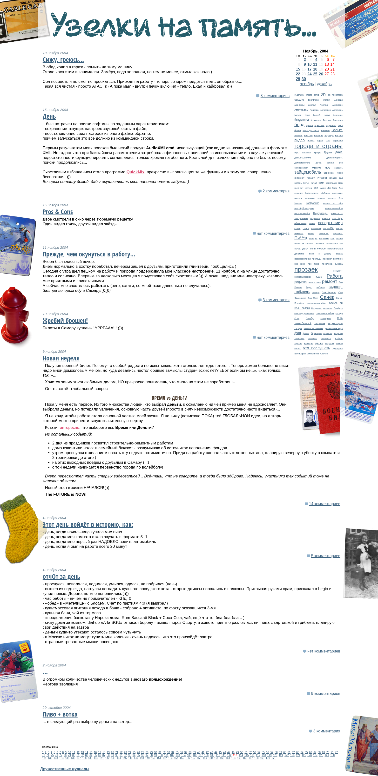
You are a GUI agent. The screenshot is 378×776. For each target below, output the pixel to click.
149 (147, 757)
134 (61, 757)
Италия (322, 177)
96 (142, 755)
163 (228, 757)
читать (297, 348)
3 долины (299, 95)
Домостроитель (302, 163)
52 (250, 752)
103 (178, 755)
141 (102, 757)
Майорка (325, 193)
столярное (325, 318)
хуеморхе (308, 343)
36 (181, 752)
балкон (297, 115)
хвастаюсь (326, 338)
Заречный (329, 172)
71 (332, 752)
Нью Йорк (337, 218)
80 (73, 755)
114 (241, 755)
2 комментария (276, 191)
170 (268, 757)
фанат (306, 333)
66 (310, 752)
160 (210, 757)
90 (116, 755)
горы (296, 152)
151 (159, 757)
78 (65, 755)
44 (215, 752)
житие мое (321, 167)
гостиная (306, 152)
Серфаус (338, 308)
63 (297, 752)
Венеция (318, 135)
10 (309, 64)
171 (273, 757)
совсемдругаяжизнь (304, 313)
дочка (318, 163)
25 (315, 74)
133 (56, 757)
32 (164, 752)
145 (124, 757)
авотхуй (312, 105)
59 (280, 752)
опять (312, 223)
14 (86, 752)
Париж (339, 228)
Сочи (296, 318)
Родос (309, 287)
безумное (338, 115)
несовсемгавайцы (334, 208)
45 (220, 752)
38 (190, 752)
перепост (338, 233)
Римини (298, 287)
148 (142, 757)
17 (309, 69)
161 (216, 757)
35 (177, 752)
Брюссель (319, 125)
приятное (338, 259)
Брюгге (309, 125)
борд (299, 124)
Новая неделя (61, 358)
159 (205, 757)
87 (103, 755)
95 (138, 755)
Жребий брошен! (65, 320)
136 (73, 757)
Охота (306, 228)
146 (130, 757)
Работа (335, 276)
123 (292, 755)
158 (199, 757)
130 (332, 755)
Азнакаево (337, 105)
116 (252, 755)
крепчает (298, 188)
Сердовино (316, 308)
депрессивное (302, 157)
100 (160, 755)
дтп (341, 163)
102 (172, 755)
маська (320, 198)
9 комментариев (325, 693)
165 (239, 757)
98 (151, 755)
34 (172, 752)
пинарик (313, 238)
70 (327, 752)
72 (336, 752)
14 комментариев (324, 504)
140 (96, 757)
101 (166, 755)
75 (52, 755)
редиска (300, 282)
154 (176, 757)
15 (298, 69)
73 (43, 755)
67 (314, 752)
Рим (340, 282)
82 (82, 755)
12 (78, 752)
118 (264, 755)
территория (335, 323)
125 (304, 755)
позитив (319, 243)
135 (67, 757)
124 (298, 755)
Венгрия (308, 135)
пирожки (324, 238)
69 (323, 752)
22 (298, 74)
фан (297, 333)
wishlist (326, 100)
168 (256, 757)
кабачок (333, 178)
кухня (323, 188)
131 (44, 757)
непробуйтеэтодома (304, 208)
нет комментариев (273, 233)
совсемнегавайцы (325, 313)
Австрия (324, 105)
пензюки (324, 233)
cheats (309, 95)
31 (159, 752)
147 (136, 757)
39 (194, 752)
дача (339, 152)
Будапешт (331, 125)
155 (182, 757)
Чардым (329, 343)
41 (203, 752)
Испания (311, 178)
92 (125, 755)
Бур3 (340, 125)
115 (246, 755)
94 (134, 755)
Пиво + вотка (60, 714)
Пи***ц (300, 237)
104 (183, 755)
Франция (316, 333)
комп (321, 183)
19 (108, 752)
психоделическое (302, 277)
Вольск (311, 140)
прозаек (305, 269)
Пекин (311, 233)
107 (200, 755)
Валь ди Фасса (311, 130)
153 (170, 757)
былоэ (297, 130)
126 (309, 755)
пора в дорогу (320, 254)
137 (78, 757)
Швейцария (300, 353)
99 (155, 755)
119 (269, 755)
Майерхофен (311, 193)
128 (321, 755)
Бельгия (327, 120)
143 (113, 757)
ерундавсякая (301, 168)
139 (90, 757)
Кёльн (306, 183)
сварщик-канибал (316, 303)
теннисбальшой (302, 323)
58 (276, 752)
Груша (328, 152)
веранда (329, 135)
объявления (300, 223)
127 (315, 755)
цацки (319, 343)
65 (306, 752)
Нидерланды (320, 213)
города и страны (318, 146)
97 (146, 755)
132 (50, 757)
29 (298, 79)
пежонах (298, 233)
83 (86, 755)
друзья (330, 163)
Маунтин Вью (335, 198)
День (49, 116)
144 (119, 757)
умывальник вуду (334, 328)
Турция (298, 328)
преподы (317, 258)
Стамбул (310, 318)
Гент (328, 140)
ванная (325, 130)
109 (212, 755)
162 (222, 757)
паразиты (316, 228)
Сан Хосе (313, 298)
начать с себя (333, 203)
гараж (320, 140)
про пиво (313, 264)
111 (224, 755)
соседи (339, 313)
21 (116, 752)
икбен (340, 173)
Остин (297, 228)
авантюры (299, 105)
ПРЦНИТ (338, 271)
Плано (339, 238)
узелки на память (313, 328)
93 (129, 755)
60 (284, 752)
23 (125, 752)
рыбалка (320, 287)
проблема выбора (332, 264)
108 (206, 755)
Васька (337, 130)
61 (289, 752)
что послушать (316, 348)
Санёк (327, 297)
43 (211, 752)
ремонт (329, 281)
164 (233, 757)
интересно (69, 427)
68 (319, 752)
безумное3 (301, 120)
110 (218, 755)
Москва (298, 203)
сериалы (327, 308)
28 (147, 752)
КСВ (316, 188)
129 (327, 755)
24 (309, 74)
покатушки (301, 248)
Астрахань (337, 110)
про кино (299, 264)
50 (241, 752)
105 (189, 755)
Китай (314, 183)
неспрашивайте (302, 213)
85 (95, 755)
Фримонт (327, 333)
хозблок (339, 338)
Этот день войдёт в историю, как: (88, 524)
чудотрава (337, 348)
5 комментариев (325, 556)
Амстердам (301, 109)
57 (271, 752)
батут (327, 115)
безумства (315, 120)
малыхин (310, 198)
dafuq (316, 95)
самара (315, 292)
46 (224, 752)
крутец (308, 188)
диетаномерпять (334, 158)
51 (245, 752)
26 (321, 74)
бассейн (317, 115)
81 (78, 755)
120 (275, 755)
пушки (319, 276)
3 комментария (276, 300)
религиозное (314, 282)
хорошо (298, 343)
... (45, 671)
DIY (323, 94)
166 (245, 757)
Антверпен (325, 110)
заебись (338, 168)
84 (90, 755)
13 (82, 752)
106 (195, 755)
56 (267, 752)
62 (293, 752)
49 (237, 752)
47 (228, 752)
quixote (299, 99)
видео (299, 140)
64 (302, 752)
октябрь (307, 84)
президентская (302, 258)
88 (108, 755)
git (329, 95)
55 (263, 752)
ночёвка (326, 218)
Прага (339, 253)
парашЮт (328, 228)
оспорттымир (330, 223)
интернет (299, 177)
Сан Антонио (329, 292)
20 (112, 752)
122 (286, 755)
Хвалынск (299, 338)
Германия (338, 140)
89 (112, 755)
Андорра (314, 110)
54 (258, 752)
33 (168, 752)
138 (84, 757)
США (340, 318)
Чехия (339, 343)
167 (251, 757)
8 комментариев (275, 96)
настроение (312, 203)
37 (185, 752)
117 (258, 755)
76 (56, 755)
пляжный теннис (303, 243)
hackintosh (337, 95)
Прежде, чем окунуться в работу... (89, 254)
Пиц (332, 238)
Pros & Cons (58, 211)
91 (121, 755)
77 (60, 755)
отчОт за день (61, 576)
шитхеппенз (313, 353)
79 (69, 755)
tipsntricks (313, 99)
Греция (317, 152)
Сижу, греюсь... (63, 59)
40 (198, 752)
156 (187, 757)
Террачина (319, 323)
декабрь (324, 84)
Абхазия (338, 100)
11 (315, 64)
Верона (339, 135)
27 (142, 752)
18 (315, 69)
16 (95, 752)
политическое (318, 248)
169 (262, 757)
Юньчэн (324, 353)
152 (164, 757)
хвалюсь (312, 338)
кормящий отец (334, 183)
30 (304, 79)
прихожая (327, 259)
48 (233, 752)
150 (153, 757)
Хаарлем (338, 333)
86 (99, 755)
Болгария (338, 120)
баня (307, 115)
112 (229, 755)
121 (281, 755)
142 (107, 757)
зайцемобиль (307, 172)
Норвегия (315, 218)
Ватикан (298, 135)
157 (193, 757)
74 (48, 755)
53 (254, 752)
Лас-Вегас (332, 188)
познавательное (334, 243)
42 (207, 752)
